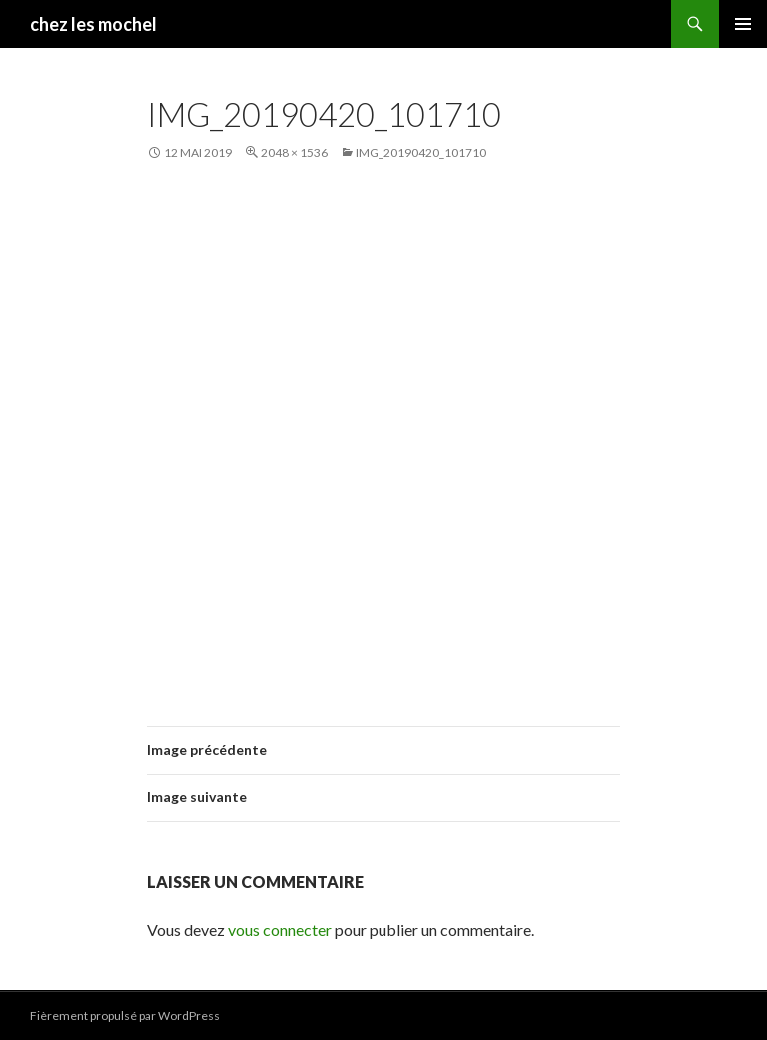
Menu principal (743, 24)
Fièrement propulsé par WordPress (125, 1015)
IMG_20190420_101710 (421, 152)
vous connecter (280, 929)
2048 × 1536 (294, 152)
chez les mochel (93, 24)
